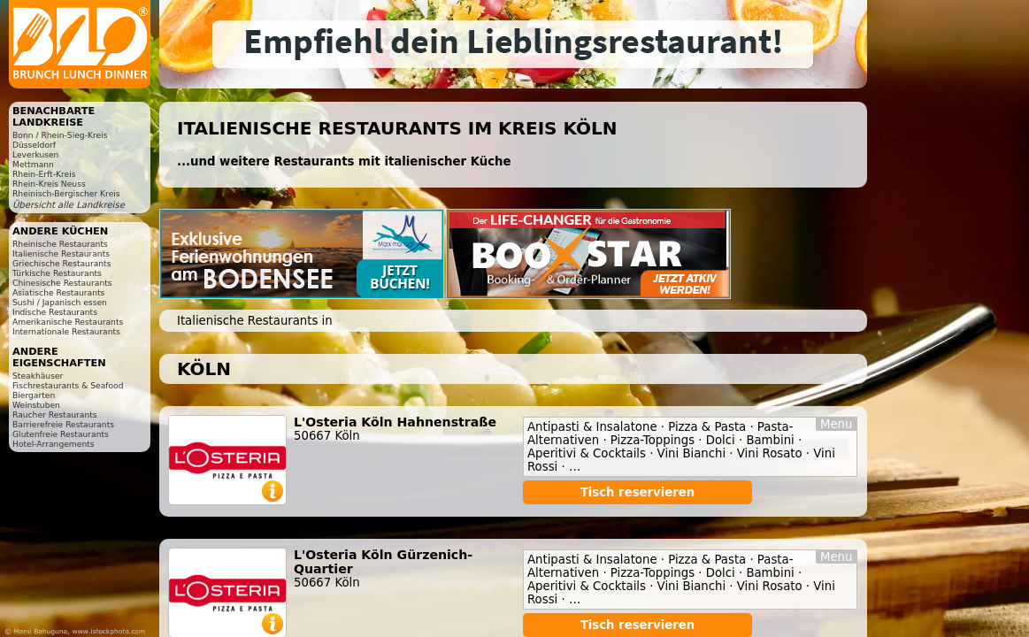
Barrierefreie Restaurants (63, 424)
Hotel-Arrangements (53, 444)
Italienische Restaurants (61, 253)
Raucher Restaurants (54, 414)
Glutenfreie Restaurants (60, 434)
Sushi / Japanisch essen (59, 302)
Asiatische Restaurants (58, 292)
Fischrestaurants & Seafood (68, 385)
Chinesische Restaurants (62, 283)
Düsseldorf (34, 145)
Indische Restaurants (54, 312)
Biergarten (33, 395)
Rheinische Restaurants (60, 244)
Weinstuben (36, 405)
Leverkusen (35, 154)
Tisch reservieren (637, 492)
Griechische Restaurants (61, 263)
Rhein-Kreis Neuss (49, 183)
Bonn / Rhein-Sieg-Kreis (59, 135)
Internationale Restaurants (66, 331)
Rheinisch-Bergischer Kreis (66, 193)
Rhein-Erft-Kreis (43, 174)
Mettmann (33, 164)
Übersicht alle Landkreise (68, 205)
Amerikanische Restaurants (67, 321)
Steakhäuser (37, 375)
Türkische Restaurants (57, 273)
